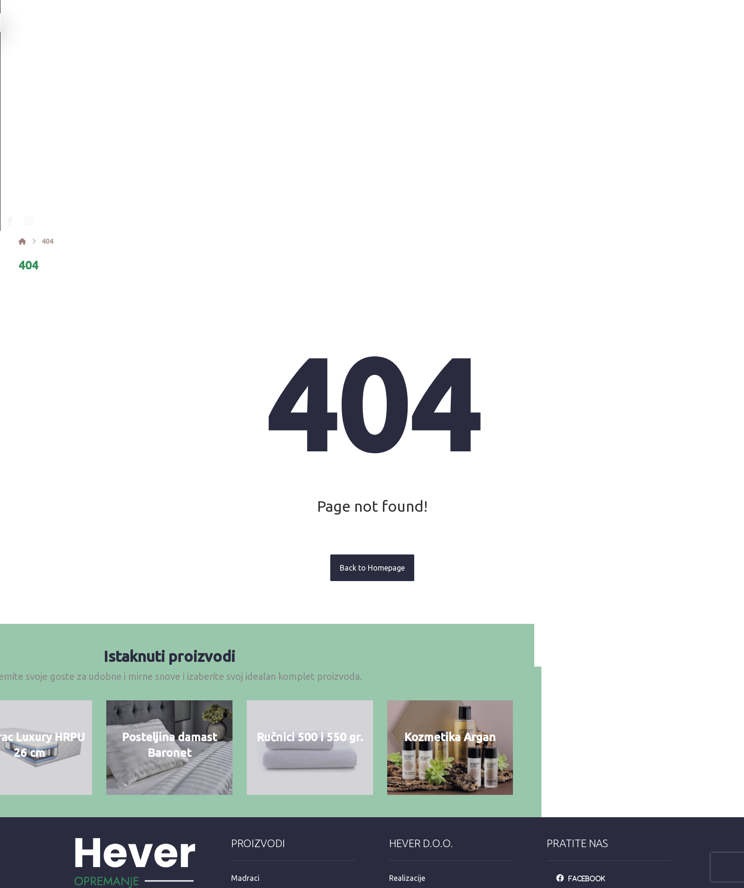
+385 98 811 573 (107, 836)
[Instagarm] (585, 729)
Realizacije (407, 714)
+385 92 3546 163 (109, 821)
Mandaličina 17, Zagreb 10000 (130, 791)
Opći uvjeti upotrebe (423, 745)
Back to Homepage (372, 402)
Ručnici (243, 760)
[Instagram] (186, 55)
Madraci (245, 714)
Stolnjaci (246, 790)
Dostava (403, 775)
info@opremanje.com (115, 806)
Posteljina (248, 745)
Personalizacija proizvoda (433, 730)
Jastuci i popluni (259, 775)
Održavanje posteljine (426, 760)
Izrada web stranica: (618, 881)
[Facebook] (167, 55)
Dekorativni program (266, 821)
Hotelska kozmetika (265, 806)
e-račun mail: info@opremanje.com (449, 821)
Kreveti (243, 730)
